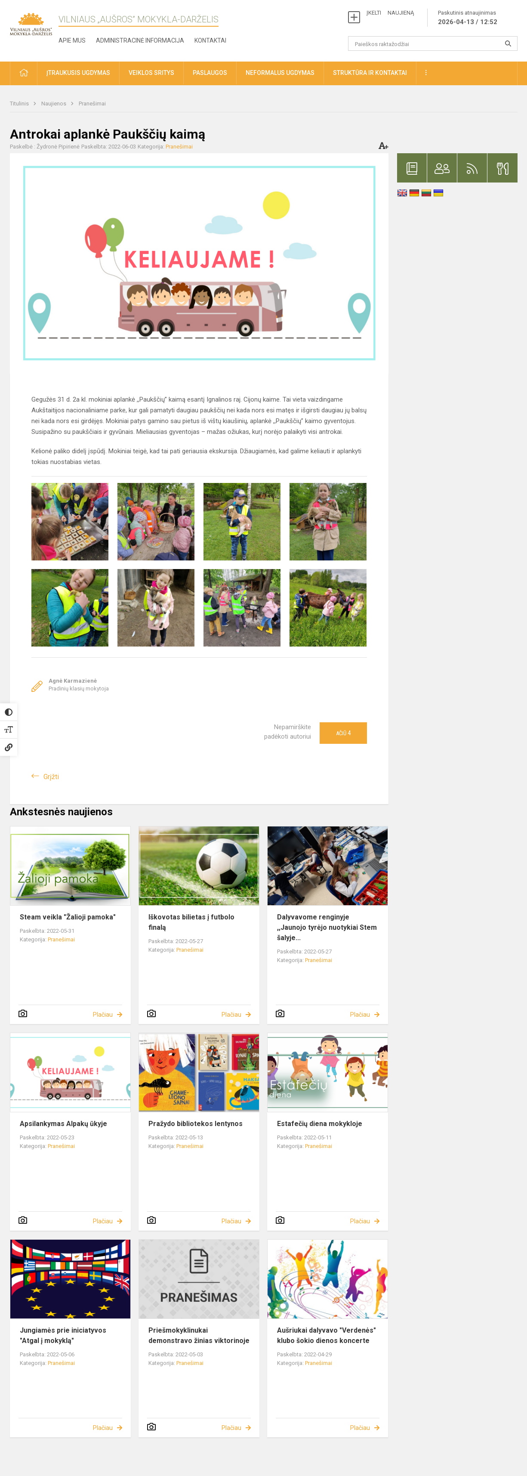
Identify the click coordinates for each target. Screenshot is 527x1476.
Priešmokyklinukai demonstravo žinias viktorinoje (199, 1335)
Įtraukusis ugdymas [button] (78, 72)
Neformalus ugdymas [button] (280, 72)
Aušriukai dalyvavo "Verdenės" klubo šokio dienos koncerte (326, 1335)
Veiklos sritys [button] (151, 72)
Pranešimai (92, 103)
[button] (23, 73)
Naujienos (54, 103)
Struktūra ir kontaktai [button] (370, 72)
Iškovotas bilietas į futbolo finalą (191, 922)
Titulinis (20, 103)
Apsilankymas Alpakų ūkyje (63, 1124)
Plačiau (103, 1014)
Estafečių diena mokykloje (319, 1124)
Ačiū (343, 733)
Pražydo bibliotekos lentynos (195, 1124)
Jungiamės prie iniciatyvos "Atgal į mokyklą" (63, 1335)
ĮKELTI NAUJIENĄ (390, 12)
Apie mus (72, 40)
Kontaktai (210, 40)
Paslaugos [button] (210, 72)
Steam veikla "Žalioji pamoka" (68, 917)
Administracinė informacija (140, 40)
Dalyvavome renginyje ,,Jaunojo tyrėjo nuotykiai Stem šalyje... (327, 927)
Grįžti (51, 777)
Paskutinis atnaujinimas (467, 18)
